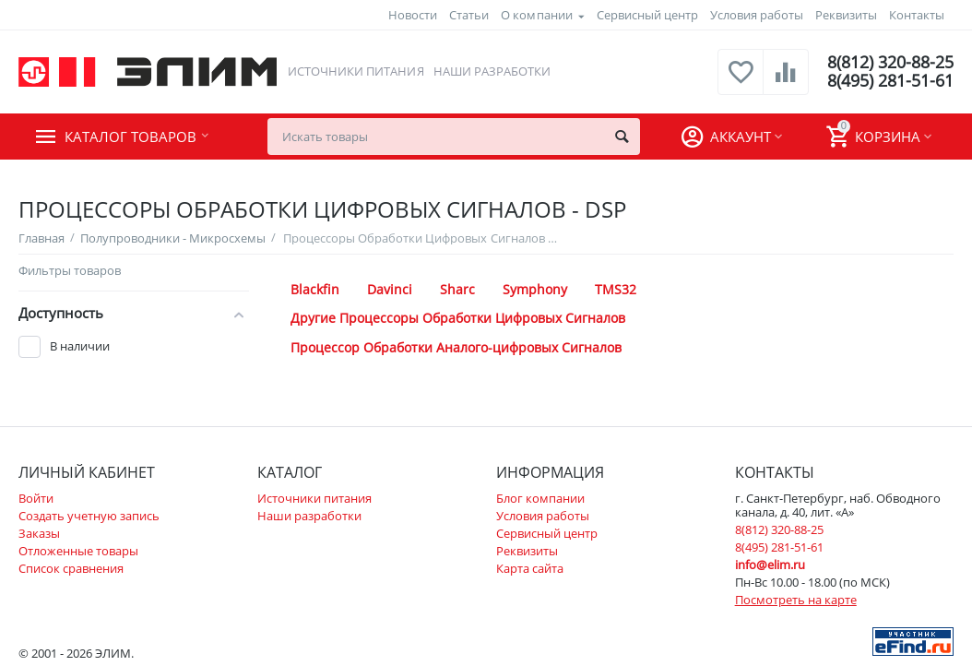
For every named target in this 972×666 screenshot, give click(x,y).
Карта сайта (529, 568)
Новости (412, 14)
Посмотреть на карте (796, 599)
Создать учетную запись (89, 515)
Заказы (39, 533)
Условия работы (756, 14)
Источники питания (355, 71)
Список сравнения (71, 568)
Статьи (469, 14)
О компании (536, 14)
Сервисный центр (647, 14)
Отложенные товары (78, 550)
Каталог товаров (130, 136)
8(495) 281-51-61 (890, 81)
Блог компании (540, 498)
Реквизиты (846, 14)
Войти (35, 498)
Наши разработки (492, 71)
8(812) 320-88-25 (890, 63)
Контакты (916, 14)
